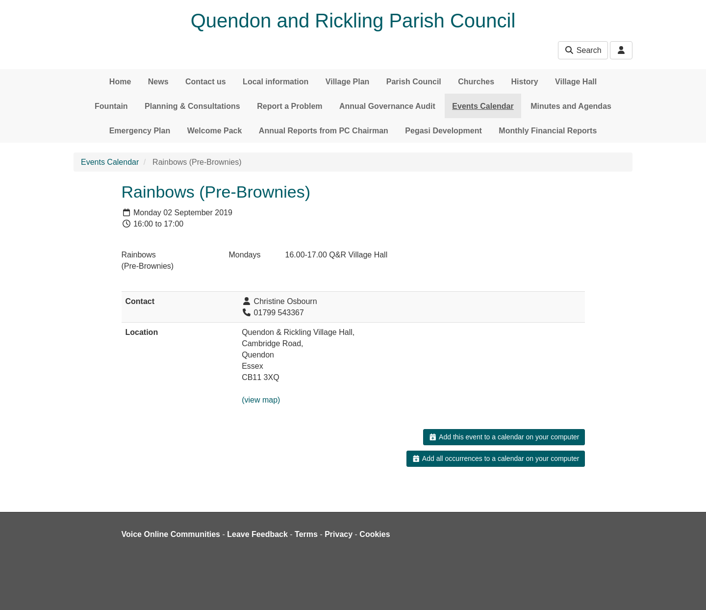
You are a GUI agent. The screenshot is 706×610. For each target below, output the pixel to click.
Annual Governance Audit (387, 106)
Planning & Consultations (192, 106)
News (158, 81)
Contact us (205, 81)
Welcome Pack (214, 131)
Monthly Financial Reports (548, 131)
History (524, 81)
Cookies (374, 534)
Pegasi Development (443, 131)
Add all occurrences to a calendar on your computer (495, 458)
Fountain (111, 106)
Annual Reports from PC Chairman (323, 131)
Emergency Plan (140, 131)
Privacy (339, 534)
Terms (306, 534)
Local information (275, 81)
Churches (476, 81)
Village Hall (576, 81)
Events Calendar (482, 106)
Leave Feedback (257, 534)
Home (120, 81)
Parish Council (413, 81)
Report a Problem (289, 106)
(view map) (261, 400)
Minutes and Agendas (570, 106)
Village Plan (348, 81)
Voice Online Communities (171, 534)
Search (582, 50)
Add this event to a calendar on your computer (504, 437)
